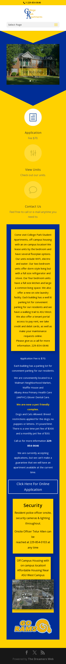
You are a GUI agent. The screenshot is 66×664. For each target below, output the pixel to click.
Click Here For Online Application (33, 487)
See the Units (33, 73)
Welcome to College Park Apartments (33, 60)
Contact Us (33, 206)
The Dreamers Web (41, 659)
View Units (33, 170)
